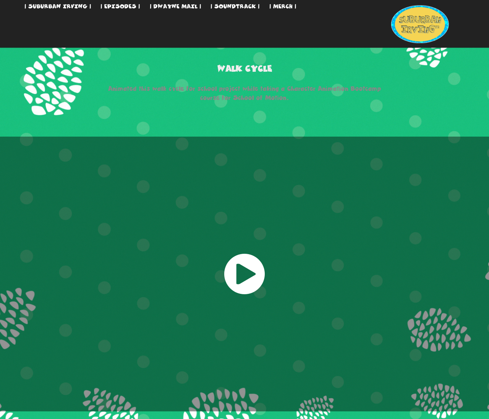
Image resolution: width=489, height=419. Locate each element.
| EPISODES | (120, 6)
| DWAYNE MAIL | (175, 6)
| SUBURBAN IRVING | (57, 6)
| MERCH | (282, 6)
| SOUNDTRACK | (235, 6)
